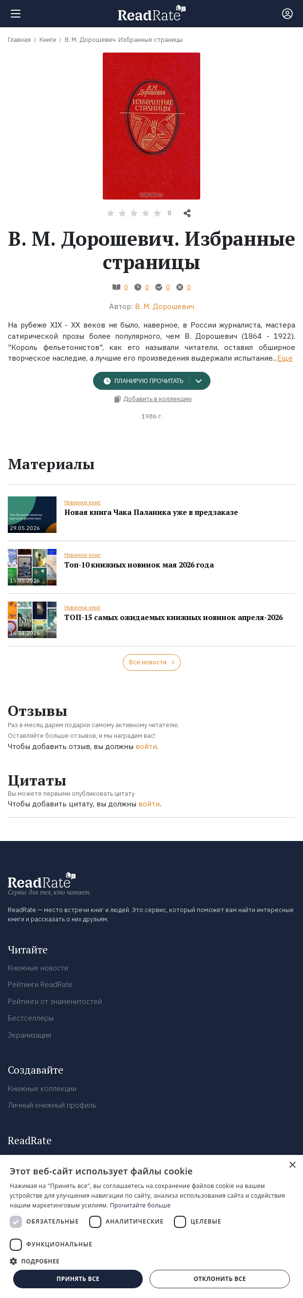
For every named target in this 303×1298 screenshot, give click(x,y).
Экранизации (29, 1035)
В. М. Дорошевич (164, 306)
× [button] (292, 1165)
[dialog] (151, 1226)
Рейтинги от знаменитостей (55, 1001)
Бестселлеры (31, 1018)
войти (146, 746)
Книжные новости (38, 967)
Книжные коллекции (42, 1088)
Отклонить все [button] (219, 1279)
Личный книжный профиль (52, 1105)
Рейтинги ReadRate (40, 984)
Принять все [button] (78, 1279)
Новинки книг (82, 502)
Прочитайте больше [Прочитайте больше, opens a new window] (140, 1205)
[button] (151, 1261)
